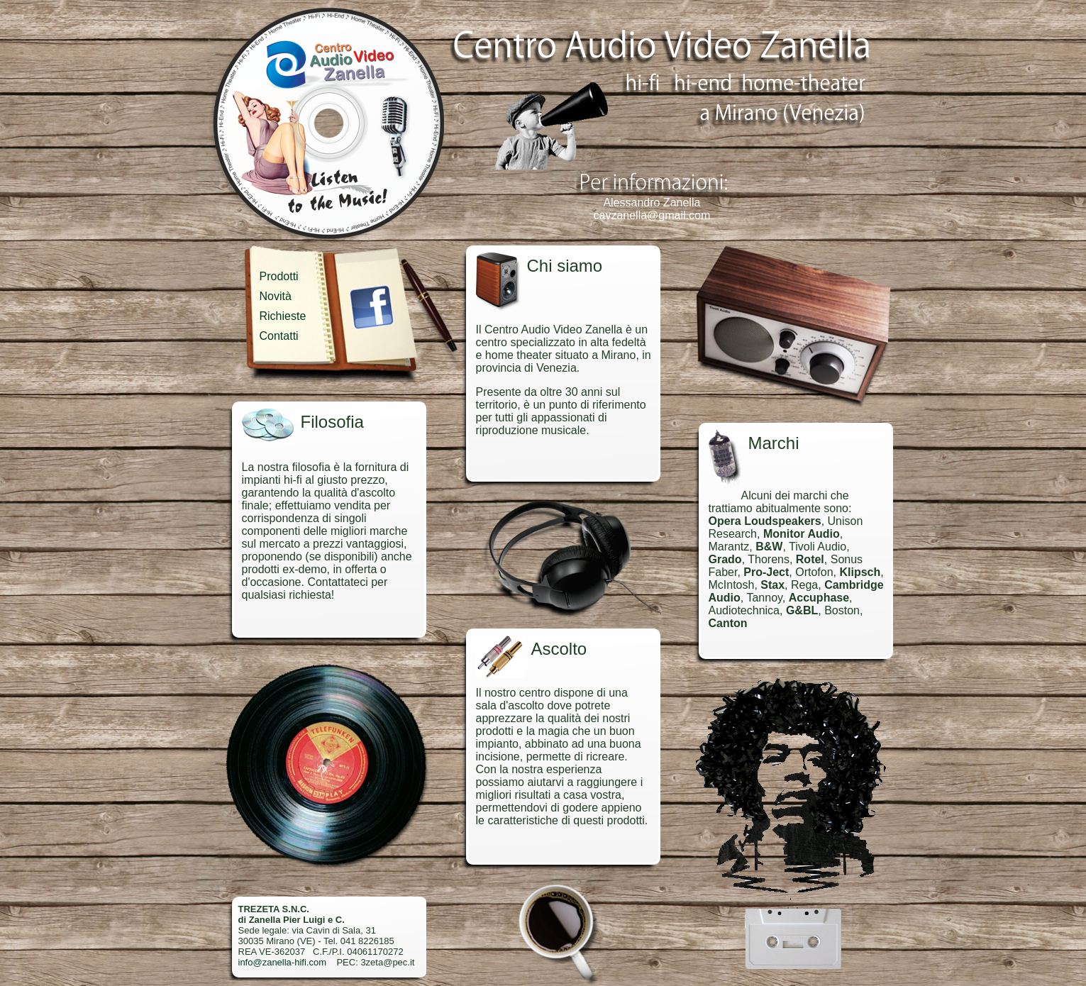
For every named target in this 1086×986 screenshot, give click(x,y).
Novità (276, 296)
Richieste (283, 316)
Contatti (279, 336)
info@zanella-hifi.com (282, 962)
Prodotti (279, 276)
